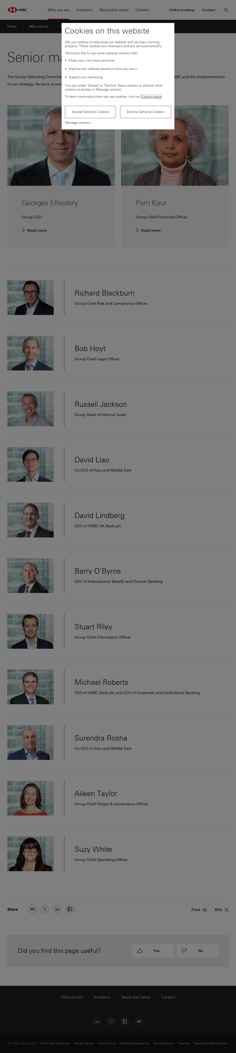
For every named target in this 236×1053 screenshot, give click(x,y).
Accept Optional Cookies (90, 112)
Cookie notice (151, 97)
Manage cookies (77, 123)
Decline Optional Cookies (146, 112)
